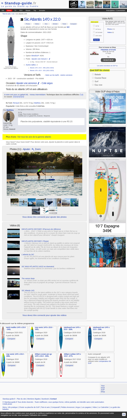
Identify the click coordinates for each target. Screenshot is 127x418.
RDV (21, 10)
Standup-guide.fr (8, 399)
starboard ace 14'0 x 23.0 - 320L (72, 328)
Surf (96, 81)
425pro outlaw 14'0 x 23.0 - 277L (72, 355)
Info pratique (12, 407)
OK (124, 414)
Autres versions (66, 75)
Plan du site (21, 399)
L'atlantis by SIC (28, 254)
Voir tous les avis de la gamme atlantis (34, 137)
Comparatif (55, 407)
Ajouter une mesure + (41, 59)
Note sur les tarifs (52, 75)
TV (15, 10)
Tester (64, 24)
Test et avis (45, 407)
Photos (28, 24)
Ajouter (26, 149)
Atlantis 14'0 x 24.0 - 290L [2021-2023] (42, 68)
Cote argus (47, 83)
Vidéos (37, 24)
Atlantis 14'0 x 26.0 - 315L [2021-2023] (42, 70)
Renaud (16, 103)
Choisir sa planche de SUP (29, 407)
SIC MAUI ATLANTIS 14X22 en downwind (38, 266)
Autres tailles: (31, 65)
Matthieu (37, 103)
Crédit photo (7, 404)
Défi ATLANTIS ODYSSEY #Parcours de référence (41, 229)
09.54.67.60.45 (108, 60)
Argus (78, 407)
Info (3, 10)
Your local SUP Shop (103, 389)
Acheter (55, 24)
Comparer (73, 24)
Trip (34, 10)
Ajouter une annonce (28, 83)
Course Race (100, 78)
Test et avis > (7, 14)
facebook (45, 399)
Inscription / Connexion (115, 10)
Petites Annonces (67, 407)
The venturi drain (28, 278)
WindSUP (35, 56)
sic (13, 14)
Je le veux (98, 35)
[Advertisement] (45, 389)
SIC (68, 27)
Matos (9, 10)
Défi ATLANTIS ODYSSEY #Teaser (35, 241)
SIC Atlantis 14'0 (28, 290)
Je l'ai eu (98, 29)
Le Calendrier (103, 407)
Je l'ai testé (98, 32)
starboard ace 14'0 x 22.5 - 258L (101, 328)
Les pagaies (86, 407)
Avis (46, 24)
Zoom (36, 149)
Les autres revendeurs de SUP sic (107, 65)
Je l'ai (97, 26)
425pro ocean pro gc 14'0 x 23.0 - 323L (43, 355)
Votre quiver (94, 22)
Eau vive (98, 85)
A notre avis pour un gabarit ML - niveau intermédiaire (25, 95)
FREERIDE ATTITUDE (108, 50)
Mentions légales (33, 399)
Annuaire (42, 10)
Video (95, 407)
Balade (28, 10)
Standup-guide (18, 3)
